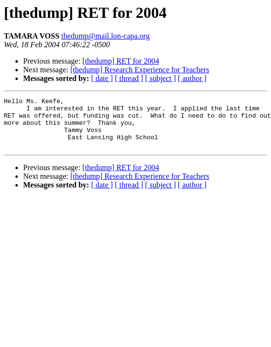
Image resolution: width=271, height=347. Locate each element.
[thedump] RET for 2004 (120, 61)
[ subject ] (160, 78)
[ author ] (192, 78)
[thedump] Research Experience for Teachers (139, 70)
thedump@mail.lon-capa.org (105, 36)
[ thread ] (129, 78)
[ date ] (102, 78)
